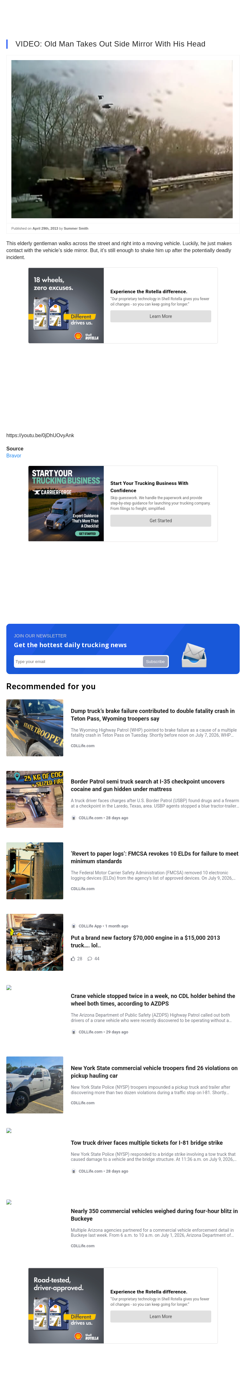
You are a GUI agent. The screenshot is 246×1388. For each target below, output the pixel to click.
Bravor (13, 455)
